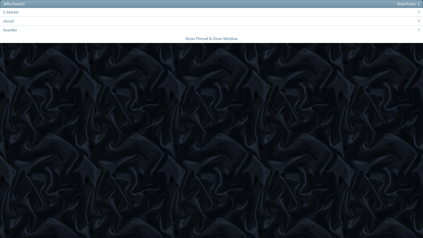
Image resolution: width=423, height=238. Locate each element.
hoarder (10, 29)
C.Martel (11, 12)
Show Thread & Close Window (211, 38)
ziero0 (8, 21)
